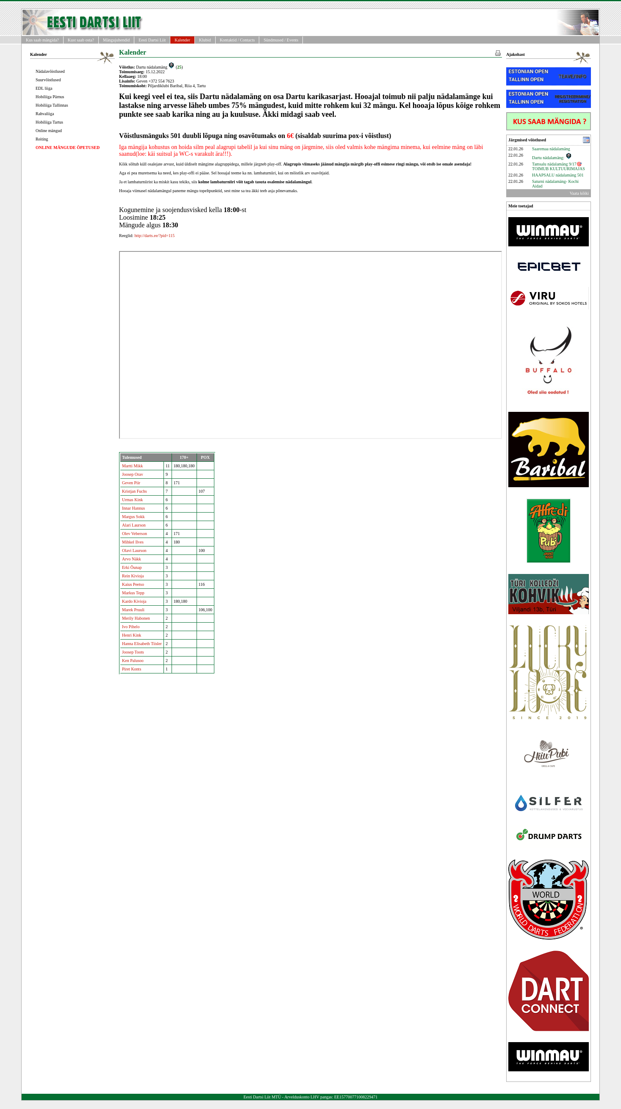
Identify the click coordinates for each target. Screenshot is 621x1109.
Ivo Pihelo (130, 626)
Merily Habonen (136, 618)
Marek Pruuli (133, 609)
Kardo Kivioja (134, 601)
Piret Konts (131, 669)
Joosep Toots (133, 652)
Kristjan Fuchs (134, 491)
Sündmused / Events (280, 40)
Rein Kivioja (133, 576)
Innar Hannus (133, 508)
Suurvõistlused (48, 79)
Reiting (42, 139)
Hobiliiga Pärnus (50, 96)
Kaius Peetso (133, 584)
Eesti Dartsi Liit (152, 40)
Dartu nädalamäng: (552, 157)
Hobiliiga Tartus (49, 122)
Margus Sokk (133, 516)
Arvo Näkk (131, 559)
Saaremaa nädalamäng (551, 148)
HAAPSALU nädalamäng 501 (558, 175)
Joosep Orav (132, 474)
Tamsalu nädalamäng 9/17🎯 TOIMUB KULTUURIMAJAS (558, 166)
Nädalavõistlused (50, 71)
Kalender (182, 40)
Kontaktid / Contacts (237, 40)
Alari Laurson (134, 525)
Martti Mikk (132, 465)
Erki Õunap (131, 567)
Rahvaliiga (45, 113)
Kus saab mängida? (42, 40)
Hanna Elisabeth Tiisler (142, 643)
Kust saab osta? (81, 40)
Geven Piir (131, 482)
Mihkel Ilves (133, 542)
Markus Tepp (133, 592)
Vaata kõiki (579, 193)
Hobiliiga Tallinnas (52, 105)
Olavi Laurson (134, 550)
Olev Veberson (134, 533)
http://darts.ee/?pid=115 (154, 235)
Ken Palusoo (133, 660)
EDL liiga (44, 88)
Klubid (205, 40)
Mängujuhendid (116, 40)
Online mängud (49, 130)
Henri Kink (131, 635)
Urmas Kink (132, 499)
